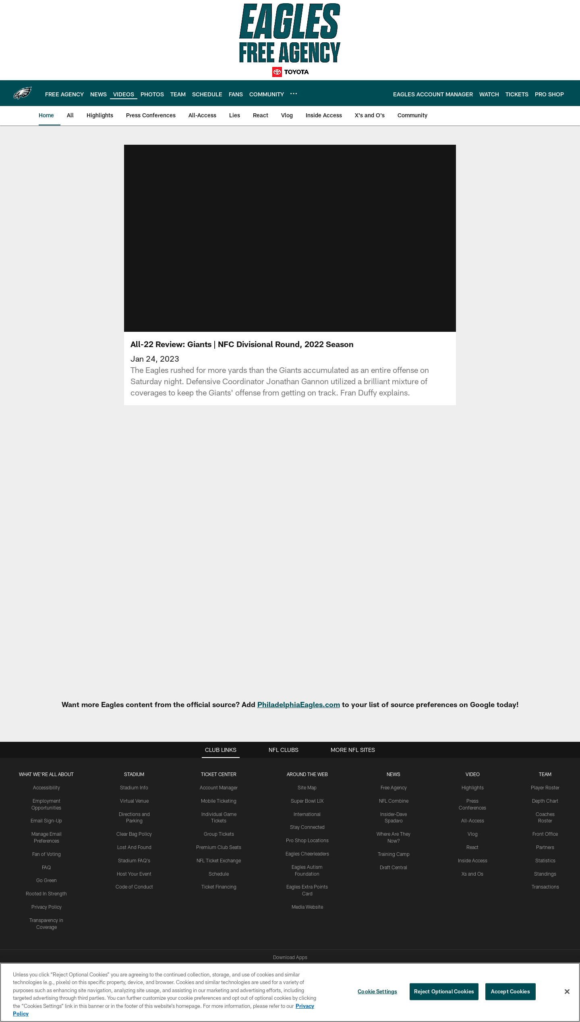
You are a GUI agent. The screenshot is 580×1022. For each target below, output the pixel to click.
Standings (545, 873)
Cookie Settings (377, 991)
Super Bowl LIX (307, 800)
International (307, 814)
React (472, 847)
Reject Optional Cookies (444, 991)
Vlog (473, 834)
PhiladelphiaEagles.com (298, 704)
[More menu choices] (293, 93)
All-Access (472, 820)
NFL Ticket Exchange (219, 860)
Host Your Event (134, 873)
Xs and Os (472, 873)
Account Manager (219, 787)
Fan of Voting (46, 854)
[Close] (567, 992)
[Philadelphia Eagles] (290, 955)
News (393, 774)
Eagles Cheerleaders (307, 853)
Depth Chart (545, 800)
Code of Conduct (134, 886)
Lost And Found (134, 847)
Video (473, 774)
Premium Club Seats (218, 847)
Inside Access (472, 860)
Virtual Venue (134, 800)
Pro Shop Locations (307, 840)
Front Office (545, 834)
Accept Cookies (510, 991)
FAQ (46, 867)
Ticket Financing (218, 886)
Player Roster (545, 787)
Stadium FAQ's (134, 860)
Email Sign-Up (46, 820)
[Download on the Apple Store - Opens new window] (261, 918)
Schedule (219, 873)
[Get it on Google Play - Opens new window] (316, 921)
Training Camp (394, 854)
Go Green (46, 880)
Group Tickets (219, 834)
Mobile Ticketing (218, 800)
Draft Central (393, 867)
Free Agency (394, 787)
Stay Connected (307, 827)
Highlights (473, 787)
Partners (545, 847)
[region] (290, 992)
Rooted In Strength (46, 893)
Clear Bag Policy (134, 834)
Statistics (545, 860)
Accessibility (46, 787)
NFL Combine (393, 800)
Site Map (307, 787)
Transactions (545, 886)
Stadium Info (134, 787)
